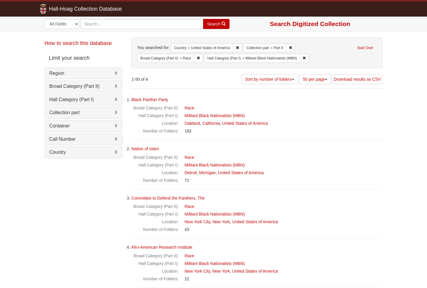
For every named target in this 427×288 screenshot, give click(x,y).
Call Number (62, 139)
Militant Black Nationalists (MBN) (215, 115)
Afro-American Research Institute (161, 247)
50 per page (315, 79)
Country (57, 152)
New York (221, 221)
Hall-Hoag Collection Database (67, 9)
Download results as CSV (357, 79)
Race (190, 108)
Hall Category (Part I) (71, 99)
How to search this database (78, 43)
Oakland (192, 123)
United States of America (245, 123)
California (211, 123)
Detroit (191, 172)
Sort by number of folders (269, 79)
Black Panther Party (149, 99)
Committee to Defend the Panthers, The (168, 198)
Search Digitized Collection (310, 23)
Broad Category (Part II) (74, 86)
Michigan (207, 172)
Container (59, 125)
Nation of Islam (145, 148)
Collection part (64, 112)
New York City (197, 221)
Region (56, 73)
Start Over (365, 48)
